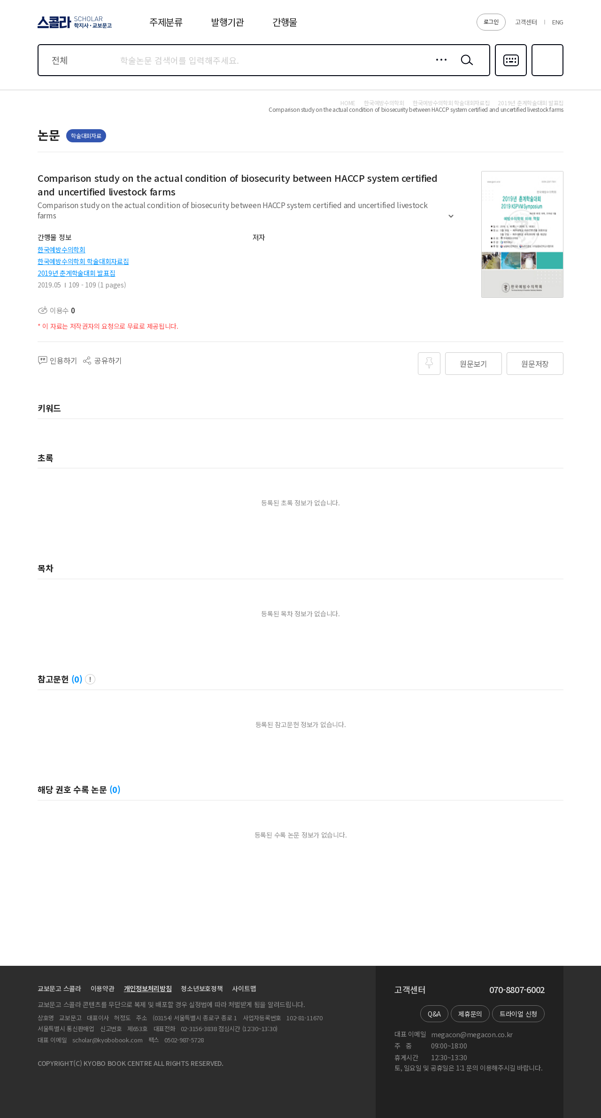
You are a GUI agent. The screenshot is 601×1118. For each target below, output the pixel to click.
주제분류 (166, 22)
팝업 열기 (90, 679)
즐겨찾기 (546, 75)
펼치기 (451, 219)
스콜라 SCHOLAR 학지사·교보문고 (73, 27)
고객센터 (526, 21)
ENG (557, 21)
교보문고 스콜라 (59, 988)
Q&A (434, 1013)
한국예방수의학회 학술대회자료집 (83, 261)
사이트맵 (244, 988)
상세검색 (439, 67)
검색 (465, 67)
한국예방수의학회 (61, 249)
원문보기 (473, 363)
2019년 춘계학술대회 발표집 (77, 273)
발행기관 (227, 22)
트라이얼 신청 (518, 1013)
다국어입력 (511, 75)
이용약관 (103, 988)
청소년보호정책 (202, 988)
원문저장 (535, 363)
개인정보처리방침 (148, 988)
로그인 (491, 21)
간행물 (284, 22)
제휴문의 (470, 1013)
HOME (347, 103)
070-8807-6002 (517, 990)
